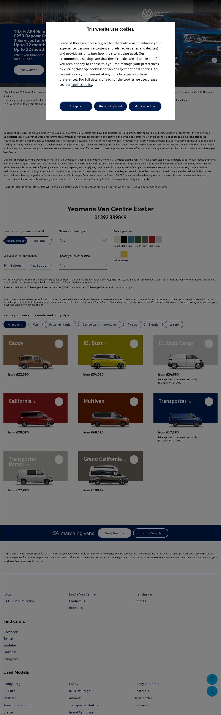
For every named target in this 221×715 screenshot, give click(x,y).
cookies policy (81, 85)
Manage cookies (144, 106)
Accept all (76, 106)
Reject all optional (110, 106)
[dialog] (110, 357)
